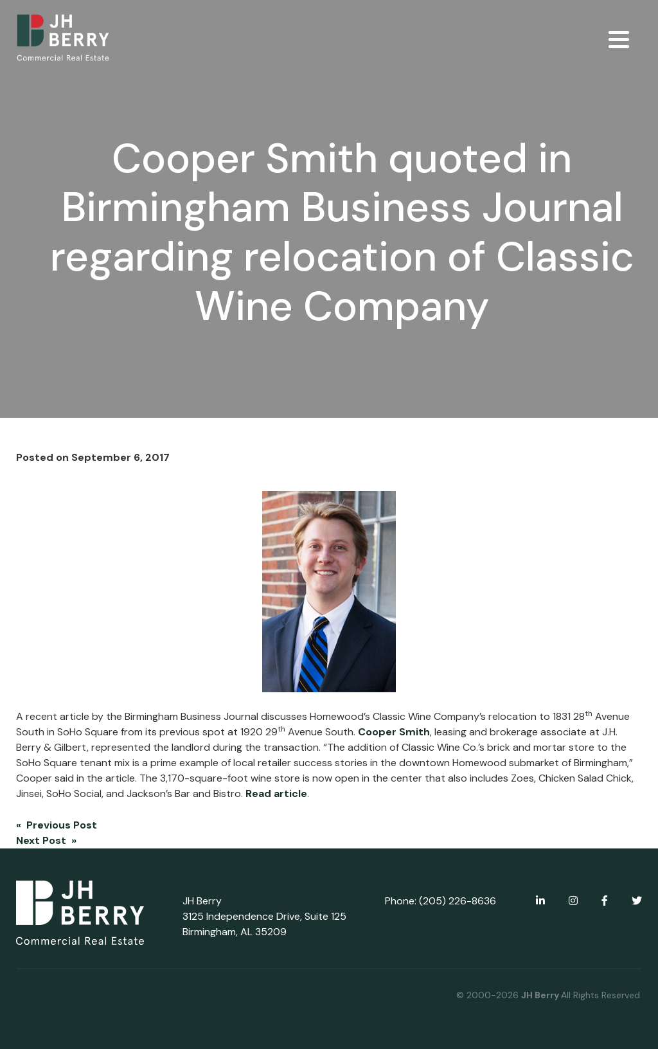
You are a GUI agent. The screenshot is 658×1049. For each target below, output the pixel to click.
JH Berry (541, 995)
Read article (276, 793)
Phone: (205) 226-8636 (440, 901)
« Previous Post (56, 825)
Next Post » (46, 840)
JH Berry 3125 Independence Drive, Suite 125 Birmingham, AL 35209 (264, 916)
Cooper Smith (394, 732)
